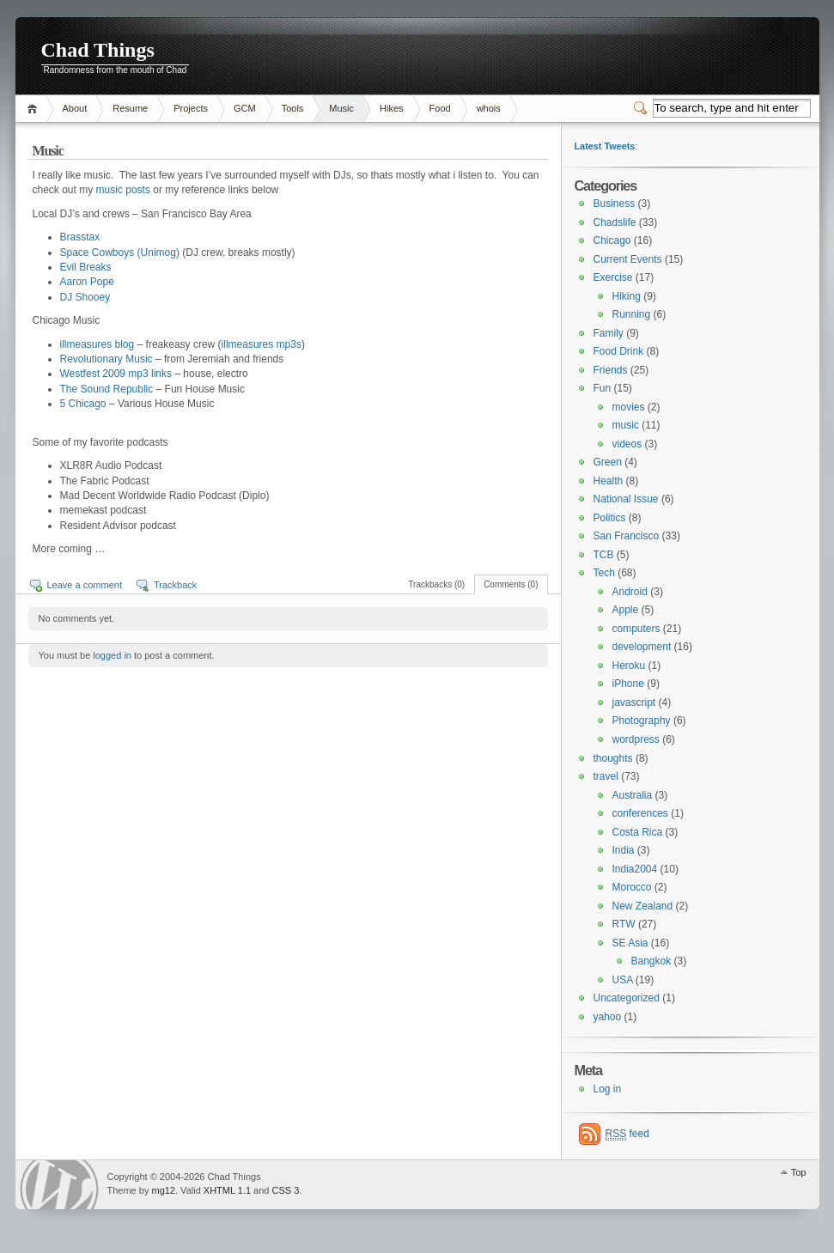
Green (608, 462)
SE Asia (630, 943)
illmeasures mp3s (261, 344)
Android (630, 592)
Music (341, 108)
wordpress (636, 739)
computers (636, 629)
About (75, 108)
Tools (293, 108)
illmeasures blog (97, 344)
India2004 (635, 869)
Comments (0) (511, 584)
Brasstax (80, 237)
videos (627, 444)
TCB (604, 555)
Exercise (613, 277)
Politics (610, 518)
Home (34, 108)
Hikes (392, 108)
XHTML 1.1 (227, 1190)
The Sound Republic (107, 389)
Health (609, 481)
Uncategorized (627, 998)
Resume (130, 108)
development (642, 647)
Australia (632, 795)
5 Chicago (83, 404)
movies (628, 407)
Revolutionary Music (106, 359)
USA (622, 980)
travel (606, 776)
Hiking (626, 296)
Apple (625, 610)
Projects (190, 108)
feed (627, 1134)
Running (631, 314)
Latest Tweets (605, 146)
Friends (611, 370)
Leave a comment (84, 585)
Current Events (628, 259)
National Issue (626, 499)
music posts (123, 190)
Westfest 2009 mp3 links (116, 374)
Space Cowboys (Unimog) (120, 252)
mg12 (163, 1190)
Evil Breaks (86, 267)
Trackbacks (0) (436, 584)
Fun (603, 388)
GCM (245, 108)
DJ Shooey (85, 297)
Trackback (175, 585)
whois (489, 108)
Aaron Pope (87, 282)
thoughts (613, 758)
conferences (640, 813)
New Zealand (642, 906)
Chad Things (98, 50)
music (625, 425)
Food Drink (619, 351)
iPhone (628, 684)
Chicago (612, 240)
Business (615, 204)
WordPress (59, 1184)
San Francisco (627, 536)
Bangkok (651, 961)
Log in (608, 1089)
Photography (641, 721)
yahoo (608, 1017)
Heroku (629, 666)
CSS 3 (286, 1190)
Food (440, 108)
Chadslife (615, 222)
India (623, 850)
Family (609, 333)
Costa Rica (637, 832)
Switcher (643, 108)
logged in (112, 655)
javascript (634, 702)
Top (799, 1172)
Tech (604, 573)
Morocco (632, 887)
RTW (624, 924)
